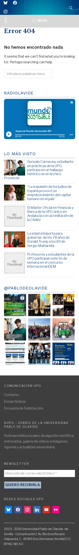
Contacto (11, 395)
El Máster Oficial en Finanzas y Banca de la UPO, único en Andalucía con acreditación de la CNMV (50, 214)
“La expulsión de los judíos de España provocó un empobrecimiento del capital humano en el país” (49, 193)
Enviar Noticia (14, 402)
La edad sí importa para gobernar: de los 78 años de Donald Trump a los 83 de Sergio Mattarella (48, 239)
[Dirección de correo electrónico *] (39, 473)
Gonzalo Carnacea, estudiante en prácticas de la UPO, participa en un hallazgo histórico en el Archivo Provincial (39, 170)
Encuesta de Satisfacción (23, 408)
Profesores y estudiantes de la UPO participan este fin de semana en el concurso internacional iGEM (50, 260)
